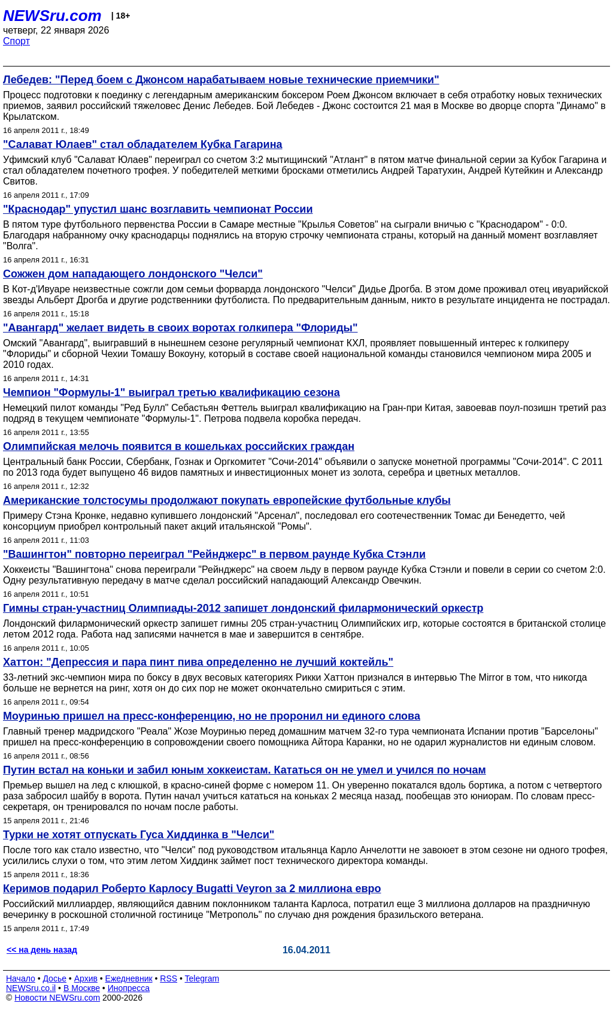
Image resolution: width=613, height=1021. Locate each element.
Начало (20, 978)
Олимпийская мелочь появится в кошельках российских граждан (178, 446)
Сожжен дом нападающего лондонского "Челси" (133, 274)
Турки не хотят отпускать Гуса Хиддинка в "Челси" (138, 835)
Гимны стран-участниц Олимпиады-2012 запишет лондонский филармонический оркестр (243, 608)
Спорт (16, 41)
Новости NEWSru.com (57, 997)
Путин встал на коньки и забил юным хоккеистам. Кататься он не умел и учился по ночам (244, 770)
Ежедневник (129, 978)
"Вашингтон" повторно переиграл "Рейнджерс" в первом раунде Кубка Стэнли (214, 554)
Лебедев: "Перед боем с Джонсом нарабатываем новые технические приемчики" (221, 80)
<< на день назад (42, 949)
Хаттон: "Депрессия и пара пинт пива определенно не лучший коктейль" (198, 662)
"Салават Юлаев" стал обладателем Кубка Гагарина (143, 144)
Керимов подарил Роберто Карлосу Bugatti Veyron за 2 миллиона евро (192, 889)
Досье (54, 978)
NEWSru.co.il (31, 988)
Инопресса (129, 988)
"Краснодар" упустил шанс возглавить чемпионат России (157, 209)
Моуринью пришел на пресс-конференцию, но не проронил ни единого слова (211, 716)
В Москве (81, 988)
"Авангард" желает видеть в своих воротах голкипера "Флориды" (180, 328)
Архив (86, 978)
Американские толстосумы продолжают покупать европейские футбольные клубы (227, 500)
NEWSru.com (52, 16)
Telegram (202, 978)
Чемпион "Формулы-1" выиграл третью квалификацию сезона (171, 392)
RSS (168, 978)
